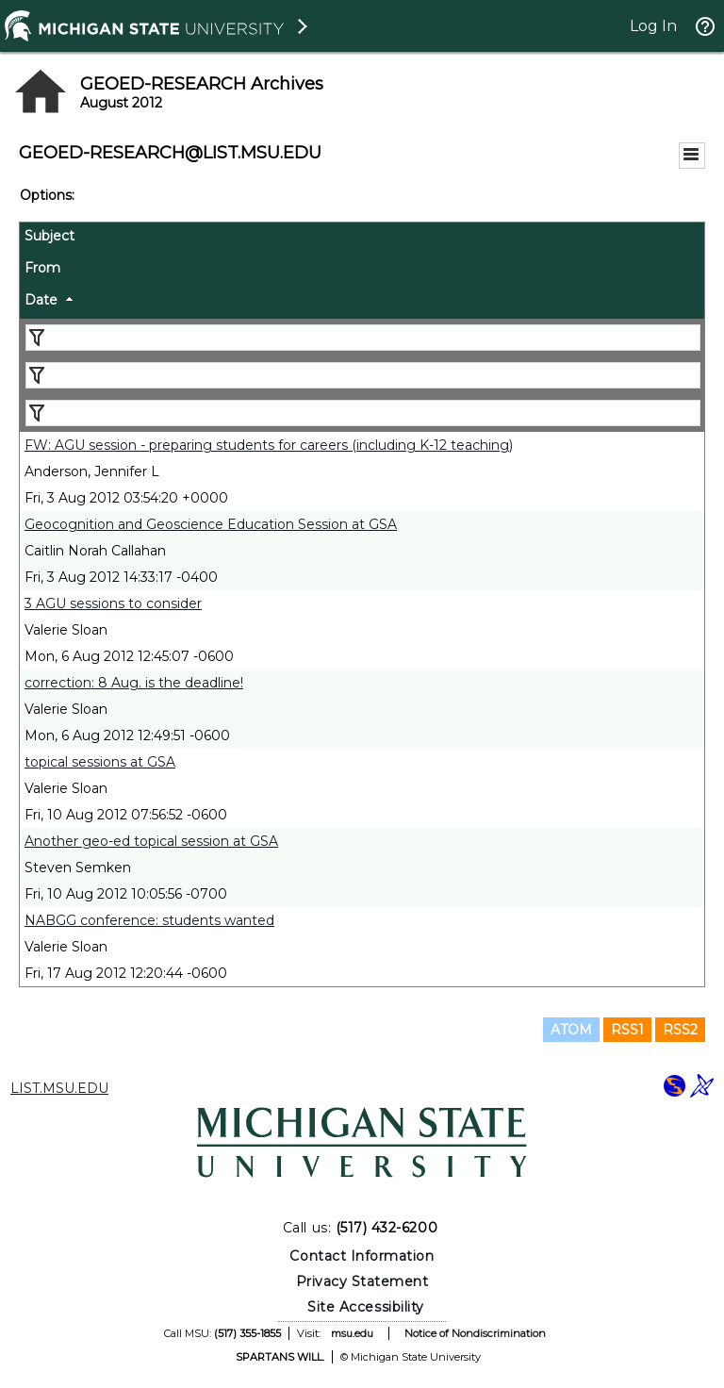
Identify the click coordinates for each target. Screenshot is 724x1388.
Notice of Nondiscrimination (475, 1333)
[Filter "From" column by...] (362, 375)
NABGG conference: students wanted (149, 920)
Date (41, 299)
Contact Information (361, 1256)
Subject (49, 235)
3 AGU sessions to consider (113, 603)
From (42, 267)
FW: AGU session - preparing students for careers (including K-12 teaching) (269, 445)
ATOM (571, 1029)
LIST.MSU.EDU (59, 1088)
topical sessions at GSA (100, 761)
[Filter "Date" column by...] (362, 413)
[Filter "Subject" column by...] (362, 337)
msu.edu (352, 1333)
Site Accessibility (365, 1306)
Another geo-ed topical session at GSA (151, 841)
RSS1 (627, 1029)
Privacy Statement (362, 1281)
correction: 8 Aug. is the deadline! (134, 682)
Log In (653, 26)
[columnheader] (362, 239)
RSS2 (680, 1029)
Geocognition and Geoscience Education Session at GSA (211, 524)
